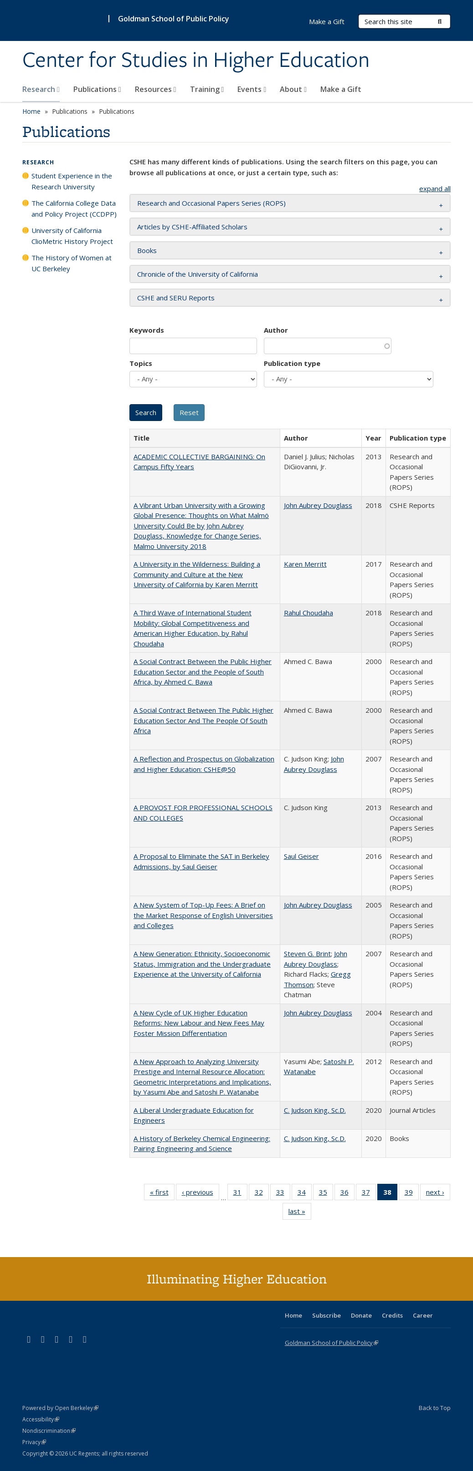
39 (412, 1194)
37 (369, 1194)
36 (347, 1194)
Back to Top (435, 1408)
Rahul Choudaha (308, 612)
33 (283, 1194)
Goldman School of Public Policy (173, 19)
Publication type (292, 363)
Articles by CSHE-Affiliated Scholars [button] (192, 226)
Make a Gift (340, 89)
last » (299, 1213)
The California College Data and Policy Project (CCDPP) (74, 208)
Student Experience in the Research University (71, 181)
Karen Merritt (305, 563)
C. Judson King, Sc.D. (315, 1110)
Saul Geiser (301, 856)
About (293, 89)
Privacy (34, 1442)
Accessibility (40, 1419)
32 (262, 1194)
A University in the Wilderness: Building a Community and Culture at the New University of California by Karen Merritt (197, 574)
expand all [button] (435, 188)
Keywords (146, 330)
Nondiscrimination (49, 1431)
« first (162, 1194)
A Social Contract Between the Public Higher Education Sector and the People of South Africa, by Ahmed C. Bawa (203, 671)
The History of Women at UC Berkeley (71, 263)
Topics (140, 363)
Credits (392, 1315)
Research (41, 89)
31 (240, 1194)
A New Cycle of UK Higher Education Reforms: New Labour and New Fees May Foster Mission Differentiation (199, 1023)
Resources (155, 89)
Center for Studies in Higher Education (196, 60)
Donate (361, 1315)
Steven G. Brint (307, 953)
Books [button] (147, 250)
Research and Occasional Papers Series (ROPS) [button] (211, 203)
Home (31, 111)
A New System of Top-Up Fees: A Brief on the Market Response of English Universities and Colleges (203, 915)
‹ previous (200, 1194)
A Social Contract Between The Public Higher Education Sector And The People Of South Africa (203, 720)
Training (207, 89)
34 (305, 1194)
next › (438, 1194)
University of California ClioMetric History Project (72, 236)
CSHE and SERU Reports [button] (176, 297)
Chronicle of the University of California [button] (197, 274)
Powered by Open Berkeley (60, 1408)
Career (423, 1315)
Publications (97, 89)
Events (251, 89)
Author (276, 330)
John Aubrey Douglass (318, 505)
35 (326, 1194)
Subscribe (326, 1315)
